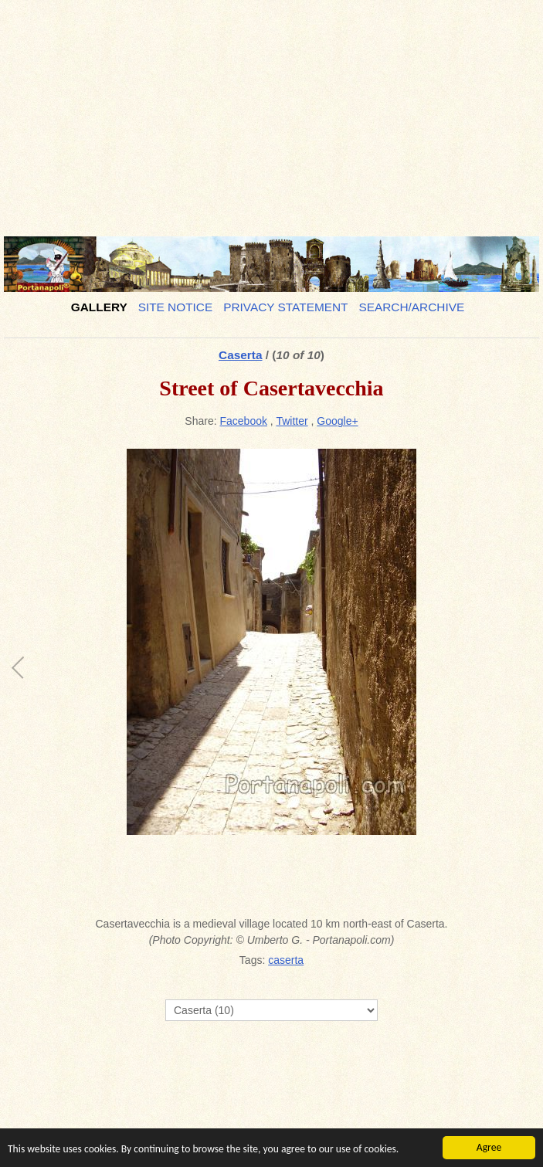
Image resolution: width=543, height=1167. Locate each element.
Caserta (240, 354)
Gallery (99, 307)
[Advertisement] (271, 112)
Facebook (243, 421)
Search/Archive (411, 307)
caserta (286, 960)
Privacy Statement (285, 307)
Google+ (337, 421)
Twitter (291, 421)
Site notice (175, 307)
